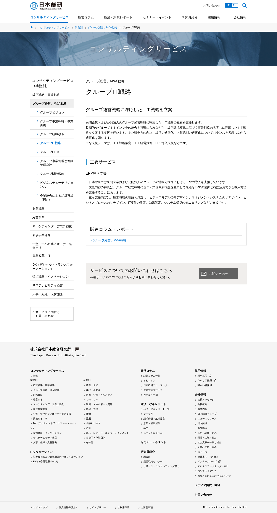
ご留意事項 (147, 507)
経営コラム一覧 (151, 375)
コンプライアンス (207, 471)
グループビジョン (52, 112)
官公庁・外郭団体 (95, 437)
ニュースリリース (207, 418)
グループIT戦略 (50, 143)
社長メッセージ (206, 399)
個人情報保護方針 (68, 507)
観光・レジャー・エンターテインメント (107, 433)
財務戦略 (38, 208)
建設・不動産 (93, 390)
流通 (88, 418)
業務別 (79, 27)
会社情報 (240, 17)
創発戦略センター (153, 461)
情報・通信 (92, 409)
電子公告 (202, 452)
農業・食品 (92, 385)
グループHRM (49, 152)
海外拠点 (202, 428)
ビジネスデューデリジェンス (56, 184)
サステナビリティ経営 (47, 285)
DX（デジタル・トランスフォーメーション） (52, 266)
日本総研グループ (207, 413)
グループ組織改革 (52, 134)
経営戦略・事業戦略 (46, 94)
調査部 (147, 456)
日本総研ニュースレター (156, 385)
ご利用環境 (123, 507)
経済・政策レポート (118, 17)
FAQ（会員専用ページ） (46, 461)
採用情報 (214, 17)
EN (235, 5)
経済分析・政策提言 (154, 418)
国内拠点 (202, 423)
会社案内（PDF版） (208, 456)
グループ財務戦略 (52, 173)
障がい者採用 (205, 385)
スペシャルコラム (153, 433)
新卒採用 (202, 375)
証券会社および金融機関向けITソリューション (58, 456)
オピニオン (149, 380)
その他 (89, 442)
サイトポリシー (97, 507)
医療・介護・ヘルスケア (99, 394)
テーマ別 (148, 413)
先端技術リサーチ (153, 390)
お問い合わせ (211, 5)
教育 (88, 428)
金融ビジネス (93, 423)
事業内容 (202, 409)
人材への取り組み (207, 433)
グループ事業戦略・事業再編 (56, 123)
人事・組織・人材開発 (47, 294)
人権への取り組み (207, 447)
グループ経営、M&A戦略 (102, 27)
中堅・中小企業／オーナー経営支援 (52, 246)
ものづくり (92, 399)
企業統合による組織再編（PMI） (56, 197)
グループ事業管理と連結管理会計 (56, 163)
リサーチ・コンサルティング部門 (161, 466)
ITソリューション (41, 451)
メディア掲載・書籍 (207, 485)
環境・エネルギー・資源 (99, 404)
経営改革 (38, 217)
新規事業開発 (41, 235)
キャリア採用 (205, 380)
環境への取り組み (207, 437)
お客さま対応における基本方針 (214, 475)
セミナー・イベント (157, 17)
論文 (145, 428)
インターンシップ (207, 461)
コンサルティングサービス (49, 17)
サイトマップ (40, 507)
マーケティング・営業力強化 (52, 226)
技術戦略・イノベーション (50, 276)
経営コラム (86, 17)
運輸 (88, 413)
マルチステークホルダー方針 (213, 466)
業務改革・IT (41, 255)
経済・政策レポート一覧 (156, 409)
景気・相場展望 (151, 423)
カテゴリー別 (150, 394)
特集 (35, 375)
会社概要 (202, 404)
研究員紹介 (190, 17)
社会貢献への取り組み (209, 442)
